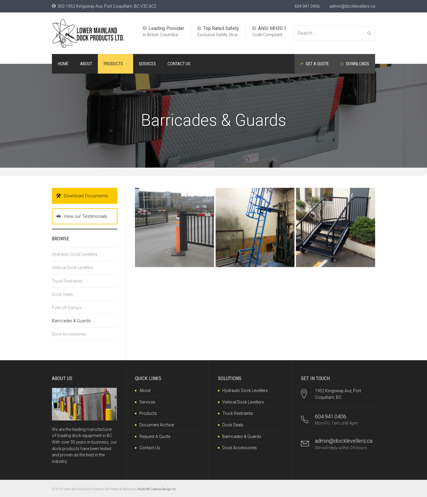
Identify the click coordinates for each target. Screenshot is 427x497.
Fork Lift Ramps (67, 307)
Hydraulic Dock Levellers (74, 254)
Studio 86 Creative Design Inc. (157, 489)
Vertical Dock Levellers (72, 267)
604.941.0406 (307, 6)
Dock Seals (62, 294)
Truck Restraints (67, 281)
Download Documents (82, 196)
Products (148, 413)
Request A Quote (154, 436)
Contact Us (149, 447)
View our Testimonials (81, 216)
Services (147, 402)
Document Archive (156, 425)
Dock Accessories (69, 334)
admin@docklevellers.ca (352, 6)
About (145, 390)
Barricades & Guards (71, 320)
